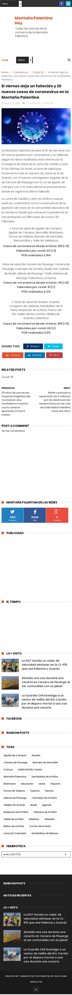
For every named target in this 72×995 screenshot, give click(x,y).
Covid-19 (38, 72)
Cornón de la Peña (40, 827)
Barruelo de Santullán (45, 763)
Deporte (55, 784)
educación (27, 784)
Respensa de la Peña (16, 812)
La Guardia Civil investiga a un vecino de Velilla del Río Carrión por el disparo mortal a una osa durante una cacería (44, 702)
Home (5, 60)
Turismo (35, 791)
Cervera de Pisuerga (15, 763)
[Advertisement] (34, 566)
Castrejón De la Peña (44, 798)
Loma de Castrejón (15, 834)
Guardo (36, 756)
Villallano (34, 820)
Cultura (8, 770)
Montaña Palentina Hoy (34, 20)
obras (42, 784)
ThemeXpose (26, 976)
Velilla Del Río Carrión (30, 770)
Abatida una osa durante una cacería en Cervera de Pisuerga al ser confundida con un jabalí (46, 683)
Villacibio (49, 820)
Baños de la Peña (14, 827)
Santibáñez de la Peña (44, 777)
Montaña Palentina (15, 777)
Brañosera (10, 784)
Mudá (33, 805)
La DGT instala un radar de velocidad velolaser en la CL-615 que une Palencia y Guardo (44, 665)
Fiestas (49, 791)
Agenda (46, 805)
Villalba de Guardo (14, 805)
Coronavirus (20, 72)
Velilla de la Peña (13, 820)
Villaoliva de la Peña (45, 812)
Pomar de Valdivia (14, 791)
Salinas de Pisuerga (15, 798)
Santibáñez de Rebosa (44, 834)
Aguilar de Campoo (15, 756)
